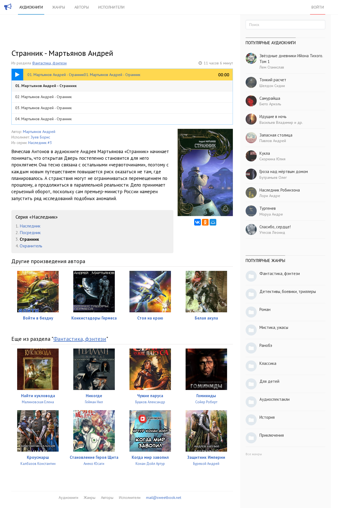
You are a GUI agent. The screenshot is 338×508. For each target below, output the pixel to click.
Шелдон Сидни (272, 85)
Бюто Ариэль (270, 103)
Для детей (269, 381)
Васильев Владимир (276, 122)
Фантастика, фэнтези (49, 63)
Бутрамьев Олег (273, 177)
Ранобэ (265, 345)
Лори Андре (269, 195)
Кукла (264, 153)
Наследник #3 (40, 142)
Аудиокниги (31, 7)
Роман (265, 309)
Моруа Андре (271, 214)
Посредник (30, 232)
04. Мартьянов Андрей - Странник (43, 118)
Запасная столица (275, 135)
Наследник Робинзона (279, 190)
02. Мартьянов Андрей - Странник (43, 96)
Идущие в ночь (273, 116)
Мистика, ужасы (273, 327)
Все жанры (254, 454)
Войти (317, 7)
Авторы (81, 7)
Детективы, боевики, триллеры (287, 291)
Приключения (271, 435)
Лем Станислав (271, 67)
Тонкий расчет (272, 79)
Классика (267, 363)
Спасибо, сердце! (275, 226)
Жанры (58, 7)
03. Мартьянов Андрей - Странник (43, 107)
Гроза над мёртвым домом (283, 171)
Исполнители (111, 7)
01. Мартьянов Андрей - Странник (46, 85)
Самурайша (269, 98)
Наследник (30, 226)
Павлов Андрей (272, 140)
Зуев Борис (40, 137)
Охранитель (31, 245)
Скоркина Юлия (272, 158)
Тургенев (267, 208)
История (267, 417)
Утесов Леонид (272, 232)
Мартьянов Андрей (39, 131)
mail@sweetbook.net (163, 497)
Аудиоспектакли (274, 399)
